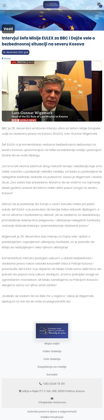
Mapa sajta (52, 343)
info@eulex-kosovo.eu (52, 402)
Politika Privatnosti (52, 417)
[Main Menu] (4, 5)
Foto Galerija (52, 359)
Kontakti (52, 374)
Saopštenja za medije (51, 367)
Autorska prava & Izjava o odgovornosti (52, 411)
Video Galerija (52, 351)
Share (6, 58)
